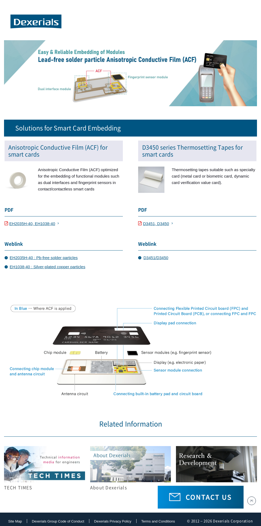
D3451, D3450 (153, 223)
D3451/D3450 (156, 257)
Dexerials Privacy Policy (112, 521)
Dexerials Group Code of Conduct (58, 521)
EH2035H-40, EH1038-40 (30, 223)
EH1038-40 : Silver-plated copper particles (47, 266)
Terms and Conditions (158, 521)
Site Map (15, 521)
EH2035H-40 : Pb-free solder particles (44, 257)
